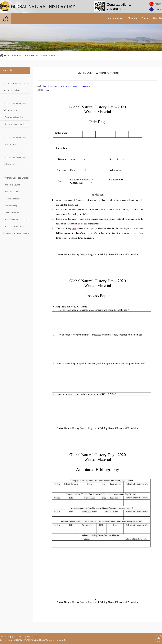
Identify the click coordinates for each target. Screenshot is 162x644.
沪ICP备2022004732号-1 (56, 640)
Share (145, 18)
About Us (157, 18)
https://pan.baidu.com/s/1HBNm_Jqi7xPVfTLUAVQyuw (66, 86)
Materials (132, 18)
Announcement (115, 18)
